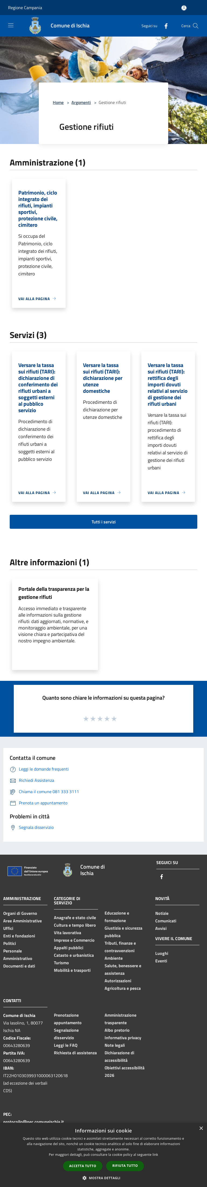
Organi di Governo (20, 913)
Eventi (161, 961)
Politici (9, 943)
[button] (103, 1178)
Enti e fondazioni (19, 936)
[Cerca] (195, 26)
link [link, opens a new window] (155, 1154)
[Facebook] (163, 25)
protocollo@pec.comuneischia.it (33, 1121)
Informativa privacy (123, 1037)
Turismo (61, 962)
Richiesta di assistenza (75, 1052)
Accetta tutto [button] (82, 1166)
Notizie (161, 913)
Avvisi (161, 928)
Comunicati (165, 921)
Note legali (115, 1045)
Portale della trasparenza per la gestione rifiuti (53, 593)
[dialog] (103, 1155)
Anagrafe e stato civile (75, 917)
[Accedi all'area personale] (184, 8)
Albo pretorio (117, 1030)
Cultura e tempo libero (75, 925)
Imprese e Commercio (74, 940)
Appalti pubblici (68, 947)
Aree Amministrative (22, 921)
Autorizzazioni (118, 980)
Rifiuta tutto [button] (125, 1165)
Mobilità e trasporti (72, 970)
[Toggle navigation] (11, 25)
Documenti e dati (19, 966)
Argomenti (81, 102)
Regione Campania (25, 7)
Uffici (8, 928)
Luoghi (161, 953)
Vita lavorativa (67, 932)
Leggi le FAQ (65, 1045)
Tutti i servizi (104, 522)
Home (58, 102)
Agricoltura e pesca (123, 988)
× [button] (201, 1129)
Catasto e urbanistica (74, 955)
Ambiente (114, 958)
